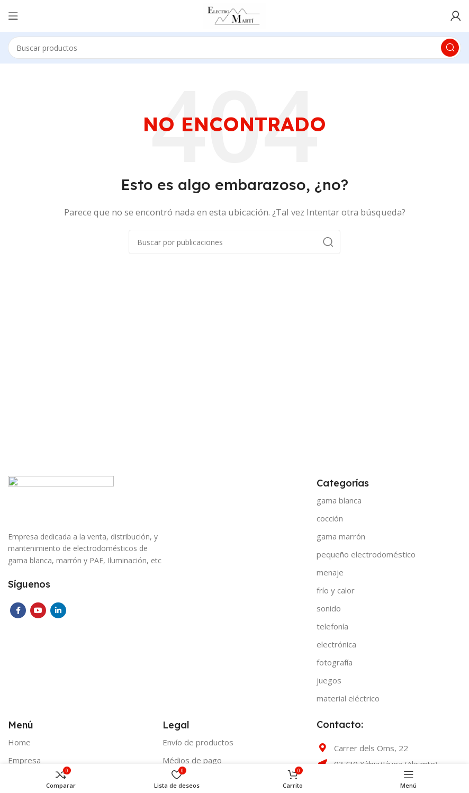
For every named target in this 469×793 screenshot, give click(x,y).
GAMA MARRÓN (341, 536)
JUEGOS (329, 680)
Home (19, 742)
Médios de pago (192, 760)
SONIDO (329, 608)
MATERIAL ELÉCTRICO (348, 698)
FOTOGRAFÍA (335, 662)
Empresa (24, 760)
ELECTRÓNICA (336, 644)
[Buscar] (234, 48)
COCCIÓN (330, 518)
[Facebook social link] (18, 610)
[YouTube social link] (38, 610)
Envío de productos (198, 742)
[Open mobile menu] (13, 15)
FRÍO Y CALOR (336, 590)
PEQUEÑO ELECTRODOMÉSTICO (366, 554)
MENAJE (330, 572)
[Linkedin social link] (58, 610)
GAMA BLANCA (339, 500)
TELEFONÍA (332, 626)
